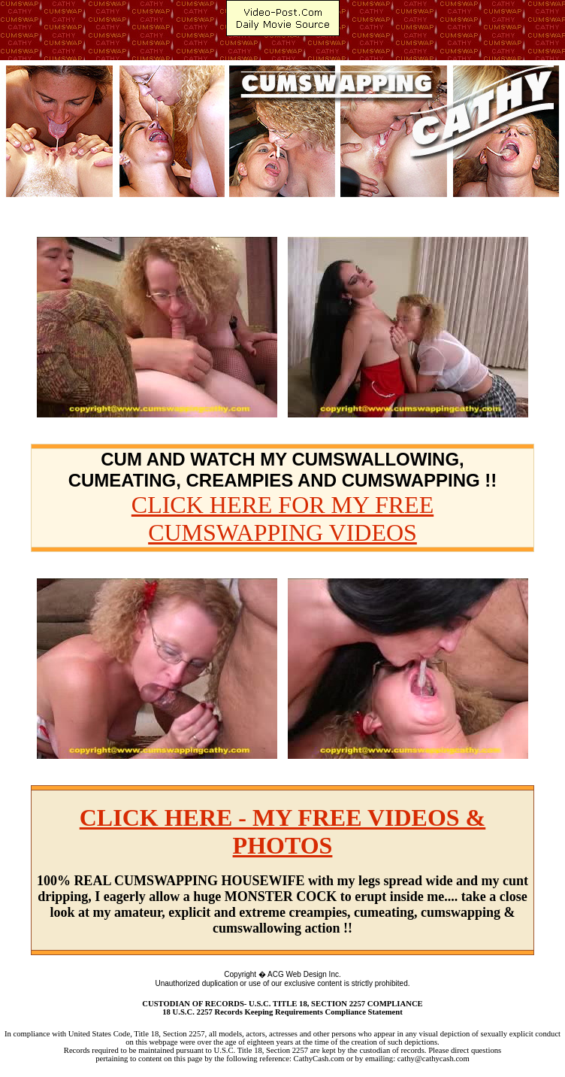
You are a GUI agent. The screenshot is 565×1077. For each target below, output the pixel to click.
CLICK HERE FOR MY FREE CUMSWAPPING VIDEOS (282, 518)
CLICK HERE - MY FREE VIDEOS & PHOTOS (283, 831)
